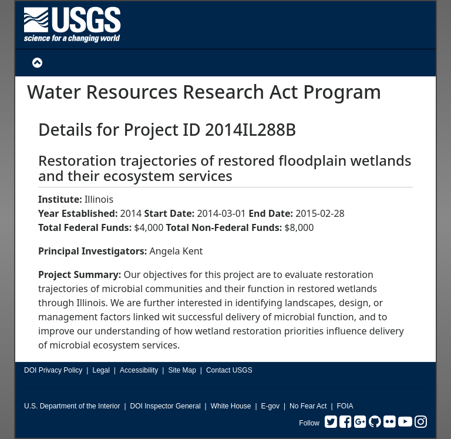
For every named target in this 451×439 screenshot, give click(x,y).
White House (231, 406)
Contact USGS (229, 370)
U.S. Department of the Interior (72, 406)
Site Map (182, 370)
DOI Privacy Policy (53, 370)
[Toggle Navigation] (37, 63)
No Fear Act (308, 406)
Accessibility (139, 370)
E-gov (270, 406)
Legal (100, 370)
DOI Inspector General (165, 406)
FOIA (345, 406)
